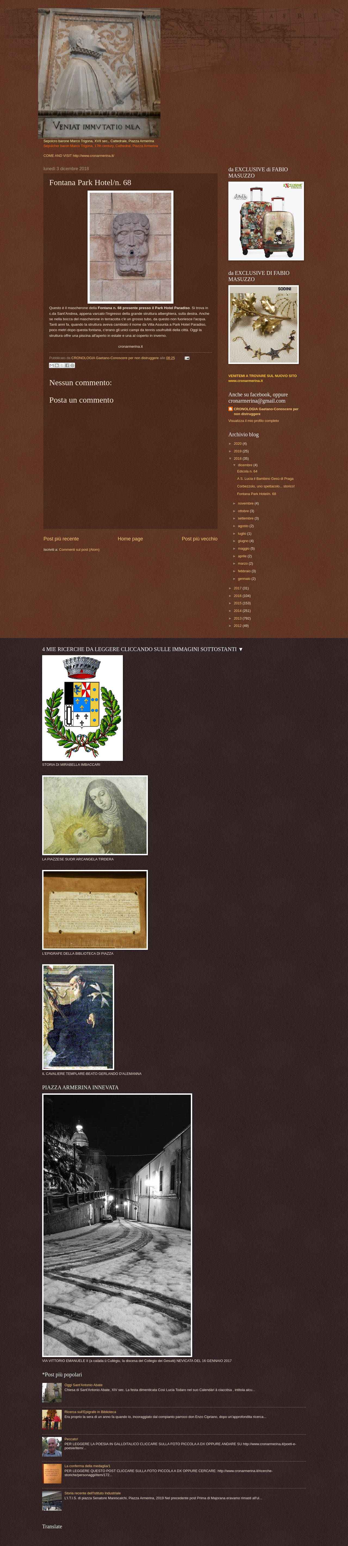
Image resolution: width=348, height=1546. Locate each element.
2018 (238, 458)
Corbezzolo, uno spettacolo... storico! (266, 486)
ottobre (244, 511)
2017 (238, 588)
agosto (243, 526)
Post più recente (61, 539)
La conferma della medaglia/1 (87, 1466)
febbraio (244, 571)
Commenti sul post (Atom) (79, 550)
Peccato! (71, 1439)
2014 (238, 611)
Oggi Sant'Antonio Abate (83, 1385)
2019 (238, 451)
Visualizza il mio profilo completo (253, 421)
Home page (130, 539)
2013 (238, 618)
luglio (242, 533)
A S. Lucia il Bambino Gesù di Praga (265, 479)
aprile (242, 556)
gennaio (244, 579)
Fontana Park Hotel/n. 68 (256, 494)
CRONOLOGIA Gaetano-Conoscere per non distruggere (266, 411)
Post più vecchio (199, 539)
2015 (238, 603)
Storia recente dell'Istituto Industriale (92, 1493)
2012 (238, 626)
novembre (246, 503)
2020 (238, 443)
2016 (238, 596)
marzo (243, 563)
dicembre (245, 465)
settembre (246, 518)
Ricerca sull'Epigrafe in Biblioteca (90, 1412)
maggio (244, 548)
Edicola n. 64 (247, 471)
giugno (243, 541)
